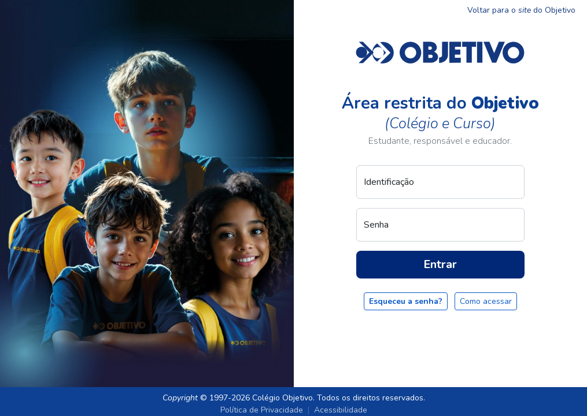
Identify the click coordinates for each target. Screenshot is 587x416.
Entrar (440, 264)
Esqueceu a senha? (405, 301)
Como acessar (486, 301)
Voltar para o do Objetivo (521, 10)
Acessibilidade (340, 409)
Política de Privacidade (261, 409)
